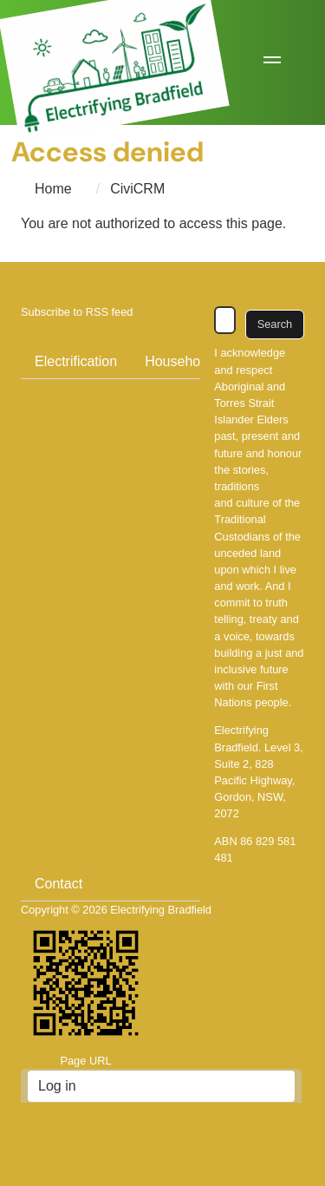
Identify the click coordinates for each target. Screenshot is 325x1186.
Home (53, 188)
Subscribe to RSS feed (77, 311)
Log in (57, 1085)
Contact (58, 883)
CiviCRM (137, 188)
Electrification (76, 361)
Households (181, 361)
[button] (272, 62)
